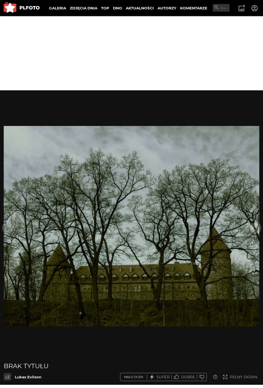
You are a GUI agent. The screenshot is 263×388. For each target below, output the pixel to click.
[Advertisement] (131, 53)
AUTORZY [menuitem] (167, 8)
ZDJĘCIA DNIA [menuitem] (83, 8)
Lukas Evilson (28, 377)
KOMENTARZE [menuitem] (193, 8)
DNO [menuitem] (117, 8)
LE (7, 377)
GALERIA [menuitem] (57, 8)
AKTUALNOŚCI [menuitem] (140, 8)
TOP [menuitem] (105, 8)
